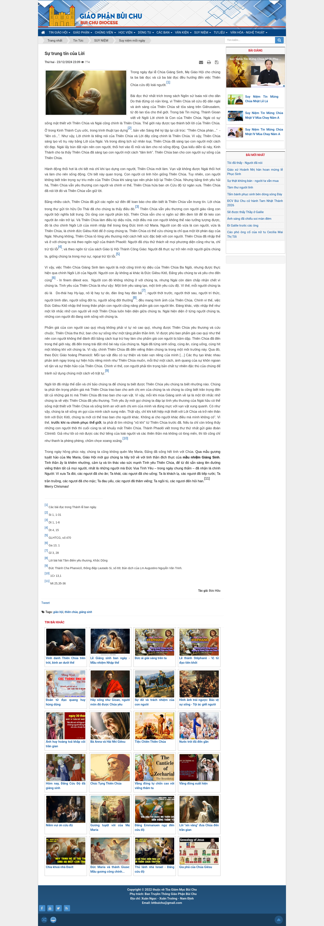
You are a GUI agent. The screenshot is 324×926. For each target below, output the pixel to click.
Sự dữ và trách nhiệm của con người (154, 688)
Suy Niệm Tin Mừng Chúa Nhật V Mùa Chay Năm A (264, 115)
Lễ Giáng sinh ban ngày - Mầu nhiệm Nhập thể (110, 647)
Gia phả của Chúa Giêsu (199, 853)
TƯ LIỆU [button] (221, 33)
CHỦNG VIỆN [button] (105, 33)
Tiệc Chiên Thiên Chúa (154, 728)
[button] (255, 70)
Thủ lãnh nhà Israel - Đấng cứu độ (154, 855)
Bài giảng (255, 50)
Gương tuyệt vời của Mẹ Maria (110, 814)
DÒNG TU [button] (146, 33)
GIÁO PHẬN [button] (82, 33)
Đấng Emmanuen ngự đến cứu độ (154, 814)
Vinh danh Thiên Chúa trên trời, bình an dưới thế (65, 647)
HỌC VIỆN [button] (127, 33)
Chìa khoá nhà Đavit (65, 853)
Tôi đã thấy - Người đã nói (245, 163)
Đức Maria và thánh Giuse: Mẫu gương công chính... (110, 855)
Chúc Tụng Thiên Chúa (110, 769)
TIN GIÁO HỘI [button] (59, 33)
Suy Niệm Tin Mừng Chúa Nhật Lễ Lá (262, 99)
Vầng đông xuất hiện (199, 769)
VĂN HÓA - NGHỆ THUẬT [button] (248, 33)
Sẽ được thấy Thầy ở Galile (245, 212)
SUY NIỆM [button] (202, 33)
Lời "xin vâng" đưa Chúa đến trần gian (199, 814)
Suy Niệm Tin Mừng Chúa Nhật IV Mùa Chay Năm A (264, 132)
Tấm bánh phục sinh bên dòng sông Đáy (254, 194)
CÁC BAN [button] (165, 33)
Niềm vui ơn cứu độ (65, 811)
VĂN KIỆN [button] (183, 33)
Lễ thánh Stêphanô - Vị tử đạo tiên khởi (199, 647)
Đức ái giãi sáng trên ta (154, 644)
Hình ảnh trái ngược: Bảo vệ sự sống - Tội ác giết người (199, 688)
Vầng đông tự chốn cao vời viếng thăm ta (154, 772)
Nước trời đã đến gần (199, 728)
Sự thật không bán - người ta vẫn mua (253, 181)
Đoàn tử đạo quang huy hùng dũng (65, 688)
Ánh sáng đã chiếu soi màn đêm (249, 219)
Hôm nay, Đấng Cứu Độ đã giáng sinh (65, 772)
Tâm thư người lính (240, 187)
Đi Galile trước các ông (242, 225)
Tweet (45, 603)
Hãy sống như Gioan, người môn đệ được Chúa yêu (110, 688)
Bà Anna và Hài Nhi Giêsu (110, 728)
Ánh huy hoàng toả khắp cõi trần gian (65, 730)
